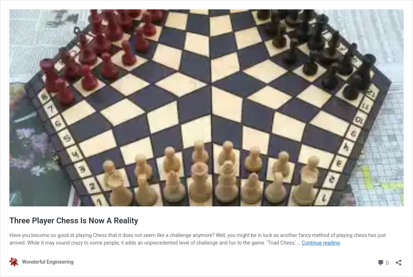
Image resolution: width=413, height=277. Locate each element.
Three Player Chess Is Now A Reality (73, 220)
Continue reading (321, 243)
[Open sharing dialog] (399, 260)
